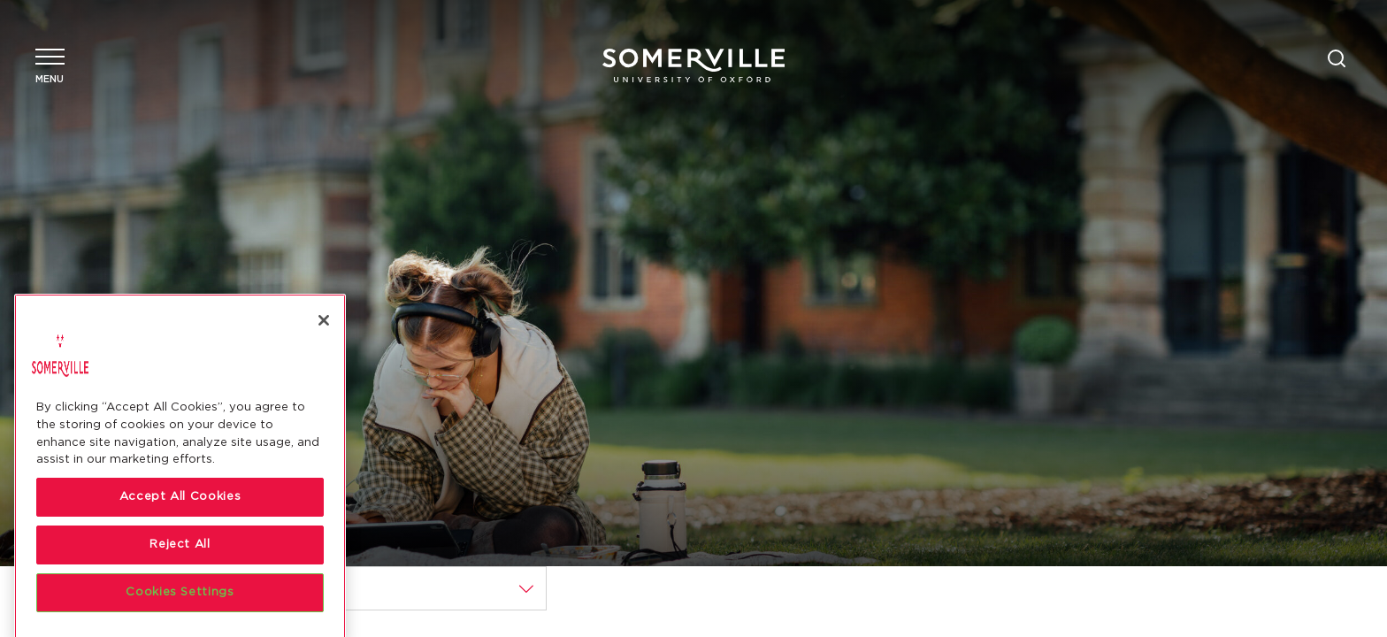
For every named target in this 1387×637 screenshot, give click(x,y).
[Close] (323, 384)
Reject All (180, 608)
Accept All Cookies (180, 560)
